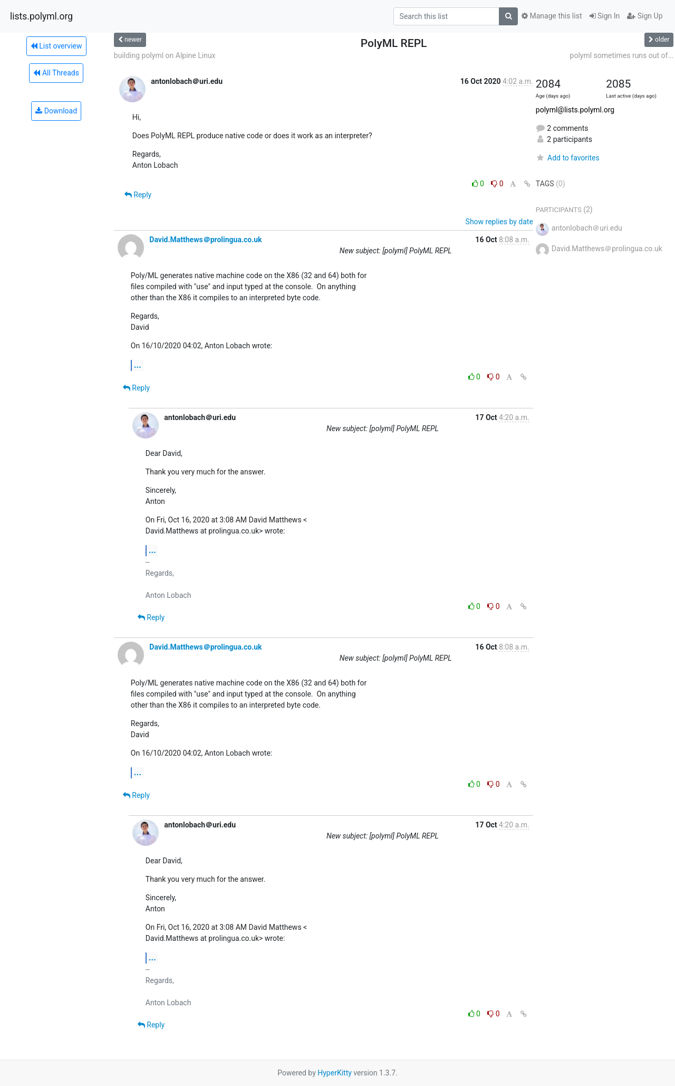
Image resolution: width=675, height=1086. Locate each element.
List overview (56, 46)
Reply (137, 194)
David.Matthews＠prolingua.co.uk (205, 239)
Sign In (605, 16)
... (137, 365)
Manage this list (552, 16)
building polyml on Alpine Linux (165, 55)
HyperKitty (334, 1073)
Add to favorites (568, 158)
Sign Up (644, 16)
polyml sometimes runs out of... (622, 55)
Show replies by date (499, 221)
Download (56, 111)
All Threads (56, 73)
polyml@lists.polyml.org (575, 110)
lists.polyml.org (41, 16)
